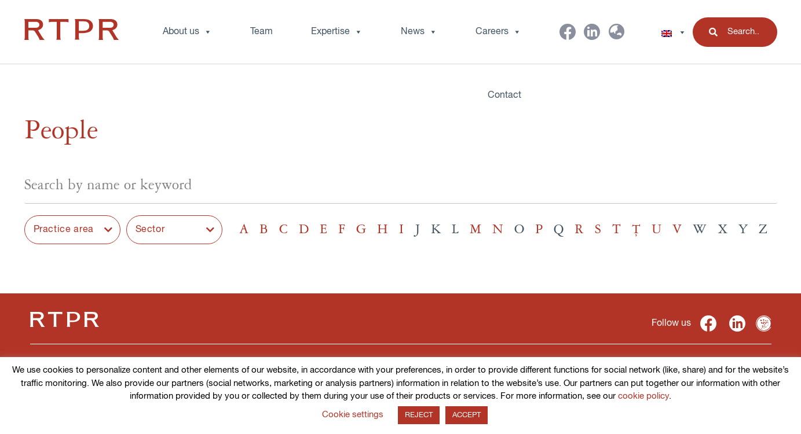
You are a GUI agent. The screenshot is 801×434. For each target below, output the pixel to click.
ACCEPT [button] (466, 415)
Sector (150, 229)
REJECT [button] (419, 415)
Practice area (64, 229)
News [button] (419, 31)
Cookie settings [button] (352, 414)
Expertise (337, 31)
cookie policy (643, 396)
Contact (504, 95)
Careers (498, 31)
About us (187, 31)
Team (261, 31)
